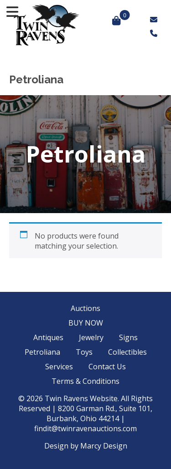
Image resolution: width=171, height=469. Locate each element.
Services (59, 367)
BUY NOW (85, 323)
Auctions (85, 308)
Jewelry (91, 337)
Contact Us (107, 367)
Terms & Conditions (85, 381)
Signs (128, 337)
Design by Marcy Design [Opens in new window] (85, 446)
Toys (84, 352)
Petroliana (42, 352)
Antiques (48, 337)
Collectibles (127, 352)
